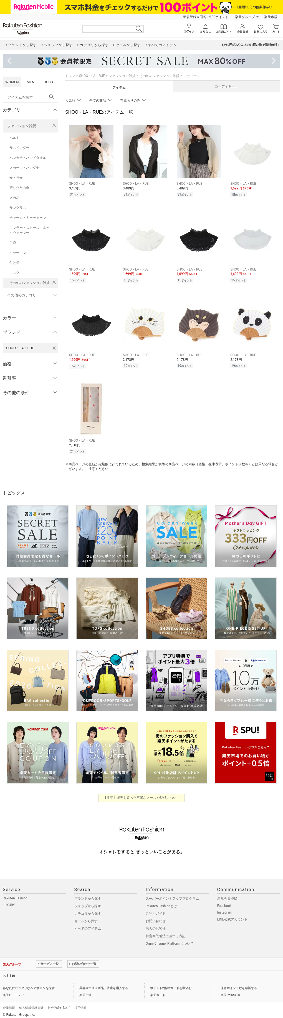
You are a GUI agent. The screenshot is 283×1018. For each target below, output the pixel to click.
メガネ (14, 198)
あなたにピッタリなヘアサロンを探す (29, 988)
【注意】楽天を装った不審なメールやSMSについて (141, 798)
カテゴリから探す (87, 914)
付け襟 (14, 263)
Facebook (224, 906)
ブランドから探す (87, 899)
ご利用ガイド (156, 914)
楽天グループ (245, 17)
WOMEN (12, 82)
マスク (14, 273)
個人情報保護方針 (31, 1008)
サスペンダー (19, 148)
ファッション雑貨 (21, 126)
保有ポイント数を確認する (239, 988)
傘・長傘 (16, 178)
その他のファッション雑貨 (29, 283)
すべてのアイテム (87, 929)
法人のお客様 (156, 929)
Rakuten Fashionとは (161, 906)
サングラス (17, 208)
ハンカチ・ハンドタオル (27, 158)
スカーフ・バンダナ (24, 168)
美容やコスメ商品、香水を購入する (103, 988)
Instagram (224, 912)
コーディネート (226, 86)
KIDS (49, 82)
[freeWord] (30, 97)
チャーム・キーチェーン (27, 218)
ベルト (14, 138)
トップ (70, 76)
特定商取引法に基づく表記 (166, 936)
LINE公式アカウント (232, 919)
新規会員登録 (227, 899)
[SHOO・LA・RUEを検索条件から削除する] (54, 348)
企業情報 (9, 1008)
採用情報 (80, 1008)
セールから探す (86, 921)
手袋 (12, 243)
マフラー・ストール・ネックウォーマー (29, 230)
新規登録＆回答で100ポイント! (206, 17)
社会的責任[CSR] (59, 1008)
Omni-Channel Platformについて (170, 944)
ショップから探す (87, 906)
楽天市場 (270, 17)
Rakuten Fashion (15, 898)
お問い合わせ (156, 921)
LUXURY (9, 905)
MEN (30, 82)
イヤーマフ (17, 253)
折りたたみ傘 (19, 188)
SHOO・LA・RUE (92, 76)
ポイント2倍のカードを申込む (170, 988)
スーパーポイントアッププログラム (172, 899)
